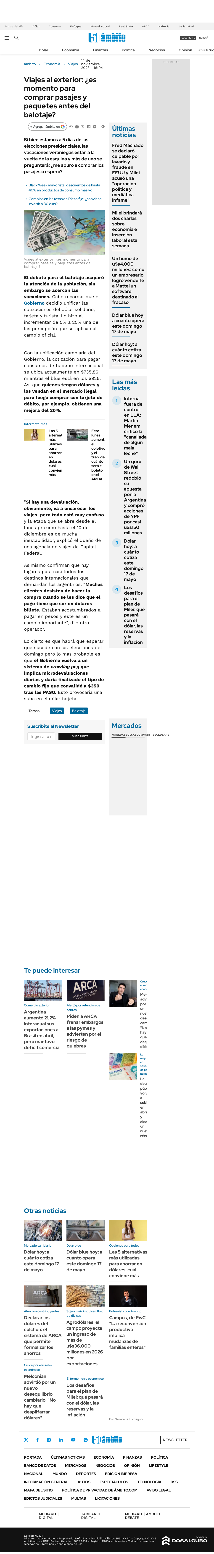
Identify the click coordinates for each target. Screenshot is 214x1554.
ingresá (203, 38)
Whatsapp (86, 1440)
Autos (84, 1482)
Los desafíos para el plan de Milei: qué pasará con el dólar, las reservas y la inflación (134, 615)
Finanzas (100, 50)
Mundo (60, 1473)
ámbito (30, 64)
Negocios (156, 50)
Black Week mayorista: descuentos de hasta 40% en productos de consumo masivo (64, 188)
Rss (174, 1482)
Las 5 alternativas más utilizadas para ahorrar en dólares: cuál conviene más (59, 452)
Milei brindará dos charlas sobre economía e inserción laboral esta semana (127, 229)
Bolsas (131, 734)
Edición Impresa (121, 1473)
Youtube (73, 1440)
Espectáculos (114, 1482)
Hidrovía (164, 26)
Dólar (36, 26)
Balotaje (79, 710)
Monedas (119, 734)
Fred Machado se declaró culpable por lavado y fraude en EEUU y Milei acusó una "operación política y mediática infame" (127, 172)
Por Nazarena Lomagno (126, 1419)
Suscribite (80, 736)
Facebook (37, 1440)
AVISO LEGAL (159, 1490)
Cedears (162, 734)
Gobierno (35, 303)
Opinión (185, 50)
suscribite (188, 38)
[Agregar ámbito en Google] (47, 127)
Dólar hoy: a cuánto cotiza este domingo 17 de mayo (127, 352)
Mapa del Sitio (38, 1490)
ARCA (145, 26)
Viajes (73, 64)
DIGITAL (49, 1516)
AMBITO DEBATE (142, 1516)
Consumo (55, 26)
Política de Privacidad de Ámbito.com (99, 1490)
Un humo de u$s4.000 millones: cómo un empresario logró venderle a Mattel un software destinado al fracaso (128, 280)
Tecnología (149, 1482)
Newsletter (203, 50)
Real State (126, 26)
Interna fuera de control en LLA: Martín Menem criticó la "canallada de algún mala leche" (135, 426)
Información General (46, 1482)
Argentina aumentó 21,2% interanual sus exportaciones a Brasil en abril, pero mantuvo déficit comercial (42, 1029)
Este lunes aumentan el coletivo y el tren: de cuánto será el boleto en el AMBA (99, 454)
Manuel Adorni (100, 26)
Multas (78, 1498)
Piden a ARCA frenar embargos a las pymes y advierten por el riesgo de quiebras (85, 1031)
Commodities (146, 734)
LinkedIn (61, 1440)
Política (128, 50)
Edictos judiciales (43, 1498)
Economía (70, 50)
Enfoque (75, 26)
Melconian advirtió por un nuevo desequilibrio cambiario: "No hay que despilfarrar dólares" (40, 1397)
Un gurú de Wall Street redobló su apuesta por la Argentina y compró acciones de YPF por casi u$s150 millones (135, 497)
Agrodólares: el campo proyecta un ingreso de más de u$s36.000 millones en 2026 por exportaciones (84, 1343)
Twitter (26, 1440)
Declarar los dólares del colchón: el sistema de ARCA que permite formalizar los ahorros (43, 1335)
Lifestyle (158, 1465)
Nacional (33, 1473)
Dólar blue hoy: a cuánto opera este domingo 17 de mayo (128, 323)
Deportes (86, 1473)
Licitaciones (107, 1498)
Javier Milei (186, 26)
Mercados (75, 1465)
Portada (33, 1457)
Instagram (49, 1440)
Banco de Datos (40, 1465)
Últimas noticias (68, 1457)
